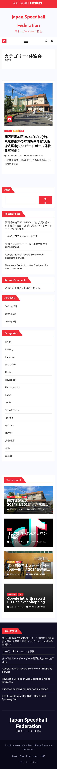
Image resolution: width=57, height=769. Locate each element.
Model (8, 372)
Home (15, 756)
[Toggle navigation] (26, 41)
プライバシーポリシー (28, 762)
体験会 (16, 131)
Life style (10, 365)
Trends (9, 418)
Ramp (8, 395)
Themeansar (28, 749)
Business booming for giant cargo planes (25, 689)
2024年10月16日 (14, 156)
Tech (8, 403)
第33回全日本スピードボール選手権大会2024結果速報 (28, 569)
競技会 (8, 456)
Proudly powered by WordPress (19, 745)
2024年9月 (10, 314)
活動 (21, 131)
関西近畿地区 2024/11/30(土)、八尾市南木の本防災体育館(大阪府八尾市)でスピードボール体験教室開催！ (28, 225)
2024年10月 (11, 306)
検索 (7, 190)
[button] (46, 41)
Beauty (9, 349)
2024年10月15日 (17, 542)
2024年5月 (10, 321)
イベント (8, 131)
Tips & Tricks (12, 410)
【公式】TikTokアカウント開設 (21, 236)
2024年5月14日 (17, 607)
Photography (12, 387)
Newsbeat (11, 380)
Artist (8, 342)
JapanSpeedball (33, 156)
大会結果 (10, 440)
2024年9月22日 (17, 574)
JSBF (42, 756)
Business (10, 357)
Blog (22, 756)
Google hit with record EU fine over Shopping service (26, 601)
